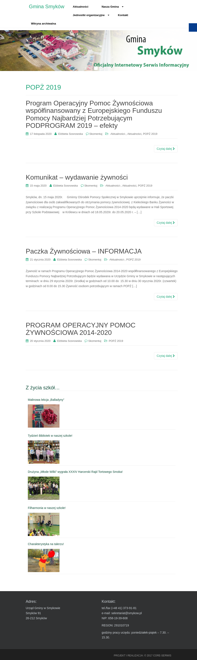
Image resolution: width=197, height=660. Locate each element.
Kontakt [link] (123, 15)
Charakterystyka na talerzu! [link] (46, 544)
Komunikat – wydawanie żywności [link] (77, 177)
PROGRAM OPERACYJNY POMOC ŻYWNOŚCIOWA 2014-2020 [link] (80, 328)
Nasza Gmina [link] (113, 6)
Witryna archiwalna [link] (43, 23)
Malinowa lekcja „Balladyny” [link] (46, 399)
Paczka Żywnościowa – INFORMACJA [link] (84, 251)
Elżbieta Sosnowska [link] (70, 133)
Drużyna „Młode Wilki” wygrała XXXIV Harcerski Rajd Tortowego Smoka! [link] (75, 471)
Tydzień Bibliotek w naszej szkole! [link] (50, 435)
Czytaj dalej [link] (166, 148)
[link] (41, 133)
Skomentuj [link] (95, 133)
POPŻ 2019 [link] (150, 133)
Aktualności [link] (80, 6)
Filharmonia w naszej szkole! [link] (47, 508)
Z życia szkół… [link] (43, 387)
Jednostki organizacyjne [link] (91, 15)
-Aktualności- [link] (118, 133)
